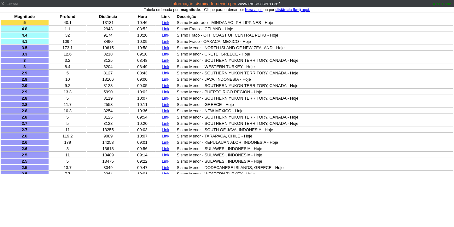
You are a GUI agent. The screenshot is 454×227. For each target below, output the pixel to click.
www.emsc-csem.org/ (259, 3)
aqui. (253, 10)
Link (165, 22)
